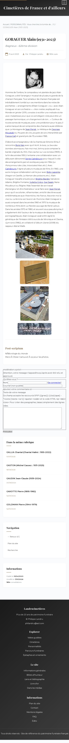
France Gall (59, 133)
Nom (5, 376)
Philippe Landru (36, 54)
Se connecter (54, 376)
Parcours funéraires (34, 644)
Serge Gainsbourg (24, 159)
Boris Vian (19, 145)
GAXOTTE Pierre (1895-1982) (21, 485)
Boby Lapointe (40, 172)
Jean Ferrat (26, 129)
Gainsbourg (45, 165)
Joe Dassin (17, 182)
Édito (34, 714)
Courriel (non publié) (13, 379)
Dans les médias (34, 682)
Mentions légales (35, 706)
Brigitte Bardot (17, 179)
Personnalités (34, 640)
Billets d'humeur (35, 668)
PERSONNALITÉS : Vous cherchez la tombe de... (31, 24)
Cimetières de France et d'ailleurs (34, 7)
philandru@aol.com (34, 617)
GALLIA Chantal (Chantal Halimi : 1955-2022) (28, 446)
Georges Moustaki (55, 129)
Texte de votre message (14, 386)
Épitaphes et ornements (34, 649)
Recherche (13, 544)
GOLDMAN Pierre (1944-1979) (21, 498)
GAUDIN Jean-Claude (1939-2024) (23, 472)
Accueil (6, 24)
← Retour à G (14, 530)
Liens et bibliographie (35, 673)
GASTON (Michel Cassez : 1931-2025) (25, 459)
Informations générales (34, 664)
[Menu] (64, 2)
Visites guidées (34, 631)
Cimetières (34, 636)
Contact (34, 701)
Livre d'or (34, 677)
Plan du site (13, 537)
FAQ (34, 710)
